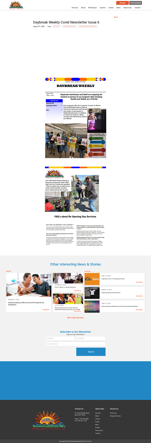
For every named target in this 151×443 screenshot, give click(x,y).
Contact (138, 8)
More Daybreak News (75, 318)
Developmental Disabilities (88, 26)
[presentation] (60, 351)
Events (111, 8)
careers (103, 8)
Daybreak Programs (69, 26)
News (119, 8)
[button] (75, 8)
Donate (122, 3)
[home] (16, 5)
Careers (97, 419)
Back (116, 17)
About (97, 416)
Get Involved (136, 3)
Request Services (115, 416)
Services (98, 413)
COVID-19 (56, 26)
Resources (113, 413)
